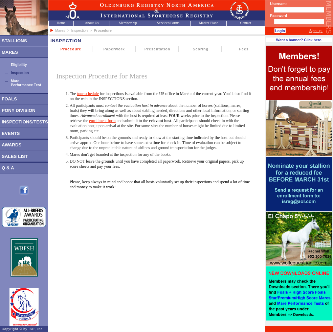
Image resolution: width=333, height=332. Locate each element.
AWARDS (12, 144)
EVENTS (11, 133)
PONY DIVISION (19, 110)
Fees (243, 49)
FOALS (9, 98)
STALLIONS (14, 40)
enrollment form (102, 120)
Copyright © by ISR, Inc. (23, 329)
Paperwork (114, 49)
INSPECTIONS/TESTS (25, 121)
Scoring (200, 49)
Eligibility (19, 65)
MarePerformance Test (26, 83)
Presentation (158, 49)
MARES (10, 52)
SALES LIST (15, 156)
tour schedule (88, 93)
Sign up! (316, 31)
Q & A (8, 167)
